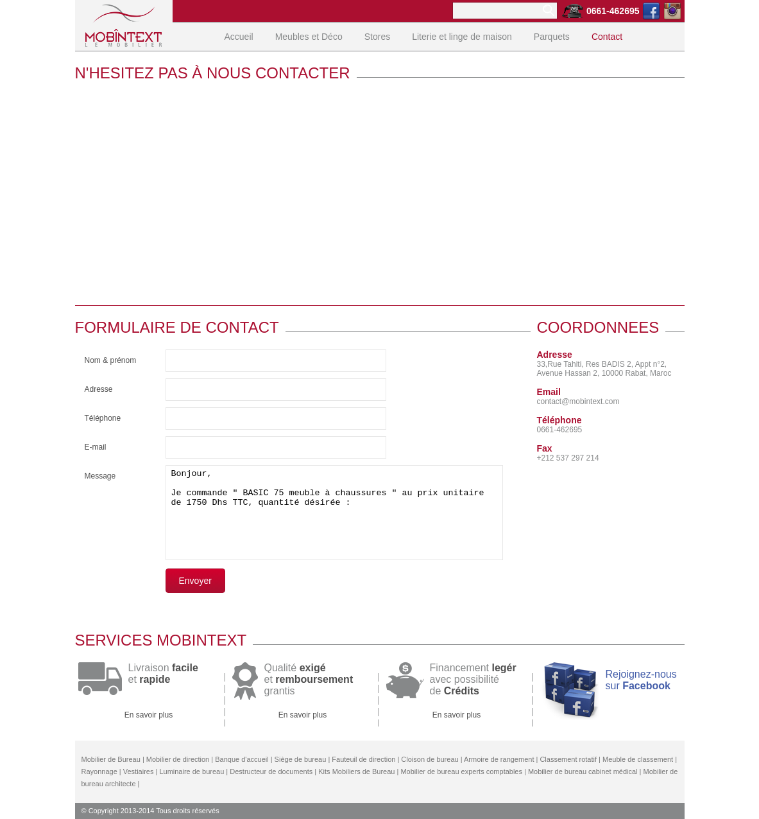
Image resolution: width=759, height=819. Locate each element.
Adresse (99, 389)
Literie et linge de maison (462, 36)
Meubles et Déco (309, 36)
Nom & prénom (111, 360)
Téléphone (103, 418)
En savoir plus (148, 714)
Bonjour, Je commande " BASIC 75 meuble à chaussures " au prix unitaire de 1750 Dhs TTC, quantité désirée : (334, 512)
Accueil (239, 36)
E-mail (96, 447)
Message (100, 475)
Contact (607, 36)
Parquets (552, 36)
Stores (377, 36)
